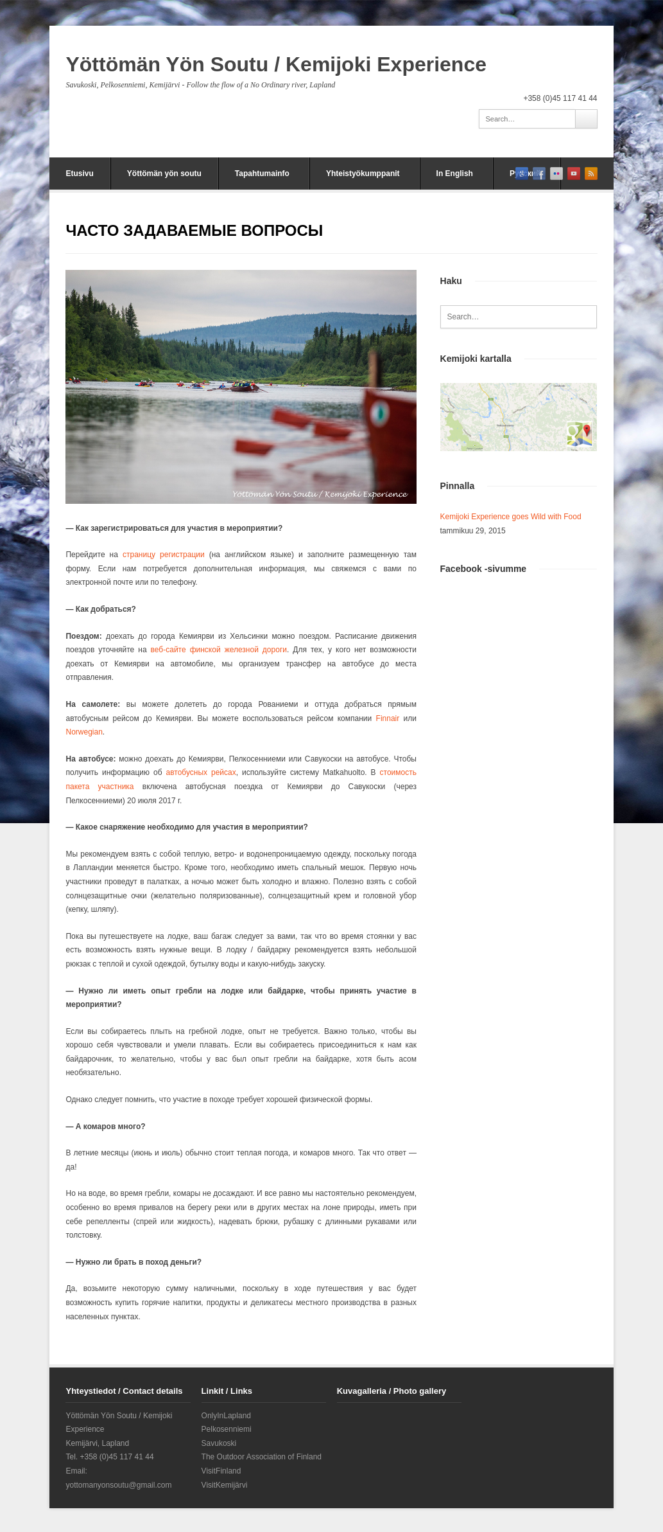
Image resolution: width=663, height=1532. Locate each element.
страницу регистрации (164, 554)
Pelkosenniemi (227, 1429)
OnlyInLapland (226, 1415)
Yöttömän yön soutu (164, 173)
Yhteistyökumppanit (363, 173)
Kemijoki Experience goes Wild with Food (510, 516)
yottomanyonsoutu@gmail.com (118, 1485)
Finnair (388, 718)
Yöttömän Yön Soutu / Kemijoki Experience (275, 64)
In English (454, 173)
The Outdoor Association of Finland (262, 1456)
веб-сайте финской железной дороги (219, 649)
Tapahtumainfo (262, 173)
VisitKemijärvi (225, 1485)
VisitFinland (221, 1470)
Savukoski (219, 1443)
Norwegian (83, 731)
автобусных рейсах (201, 772)
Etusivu (79, 173)
